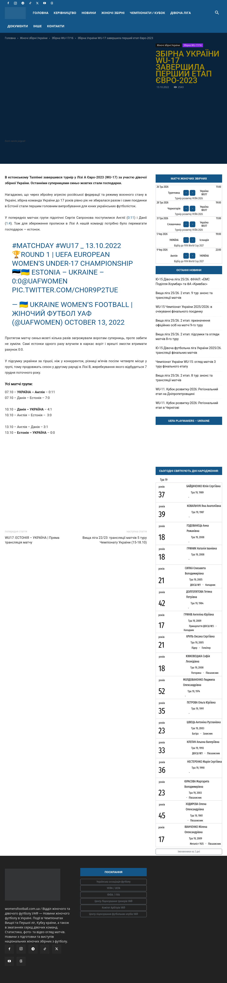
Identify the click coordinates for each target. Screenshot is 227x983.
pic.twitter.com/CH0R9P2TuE (65, 290)
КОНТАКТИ (55, 26)
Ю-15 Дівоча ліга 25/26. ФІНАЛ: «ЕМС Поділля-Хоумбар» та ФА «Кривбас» (183, 282)
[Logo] (17, 13)
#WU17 (67, 245)
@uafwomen (45, 281)
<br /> (76, 471)
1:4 (8, 223)
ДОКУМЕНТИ (18, 26)
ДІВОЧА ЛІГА (180, 13)
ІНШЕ (37, 26)
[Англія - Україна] (189, 256)
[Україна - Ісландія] (189, 240)
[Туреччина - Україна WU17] (189, 193)
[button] (216, 13)
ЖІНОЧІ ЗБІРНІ (113, 13)
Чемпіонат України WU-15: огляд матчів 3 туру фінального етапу (186, 364)
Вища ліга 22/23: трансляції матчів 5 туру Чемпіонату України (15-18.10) (114, 540)
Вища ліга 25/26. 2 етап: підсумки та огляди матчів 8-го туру (187, 336)
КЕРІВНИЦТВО (65, 13)
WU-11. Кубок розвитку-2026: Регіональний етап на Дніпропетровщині (187, 391)
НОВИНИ (89, 13)
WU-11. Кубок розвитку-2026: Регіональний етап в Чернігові (187, 405)
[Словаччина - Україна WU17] (189, 224)
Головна (10, 38)
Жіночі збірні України (33, 38)
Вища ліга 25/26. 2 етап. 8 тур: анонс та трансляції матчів (184, 378)
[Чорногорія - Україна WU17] (189, 208)
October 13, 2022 (95, 322)
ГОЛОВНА (40, 13)
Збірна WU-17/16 (62, 38)
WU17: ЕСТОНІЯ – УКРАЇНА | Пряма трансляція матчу (32, 540)
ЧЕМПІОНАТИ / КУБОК (147, 13)
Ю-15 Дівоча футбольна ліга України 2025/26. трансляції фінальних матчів (189, 350)
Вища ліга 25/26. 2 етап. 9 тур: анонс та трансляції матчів (184, 295)
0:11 (131, 218)
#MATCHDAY (33, 245)
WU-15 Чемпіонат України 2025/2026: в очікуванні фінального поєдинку (184, 309)
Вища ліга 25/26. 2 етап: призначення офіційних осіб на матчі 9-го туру (183, 323)
